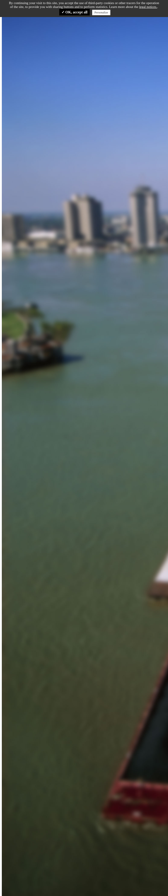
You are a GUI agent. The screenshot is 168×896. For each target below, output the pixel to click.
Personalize (101, 12)
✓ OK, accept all (74, 12)
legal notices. (148, 7)
